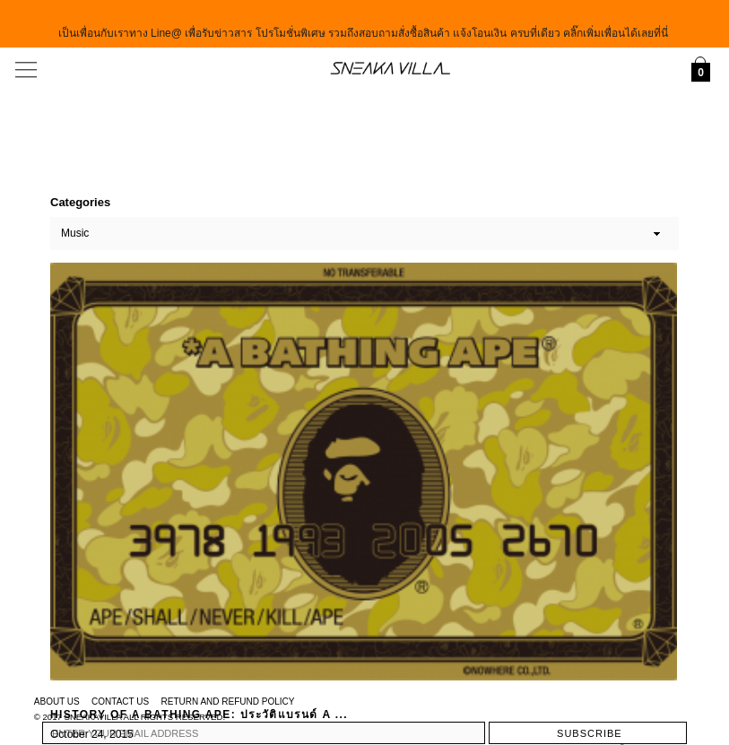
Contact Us (120, 701)
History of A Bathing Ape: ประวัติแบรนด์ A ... (199, 714)
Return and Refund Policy (228, 701)
